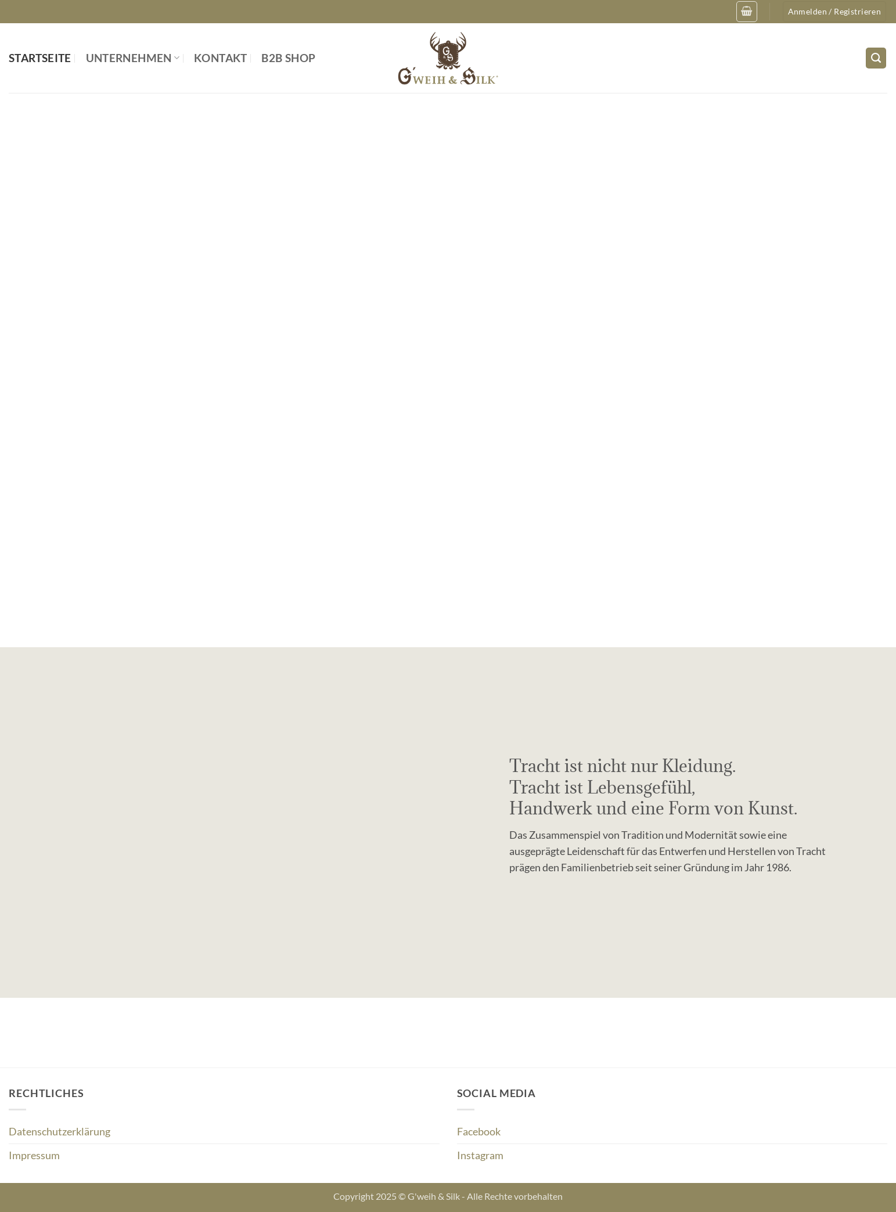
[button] (746, 11)
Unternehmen (133, 57)
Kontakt (220, 57)
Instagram (480, 1155)
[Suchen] (876, 58)
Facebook (479, 1132)
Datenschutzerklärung (59, 1132)
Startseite (40, 57)
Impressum (34, 1155)
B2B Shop (288, 57)
